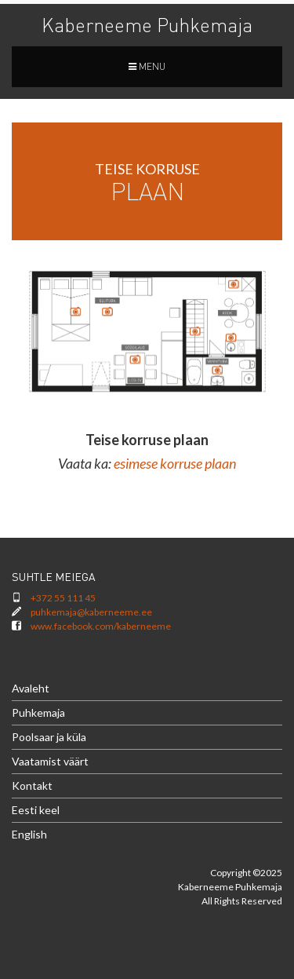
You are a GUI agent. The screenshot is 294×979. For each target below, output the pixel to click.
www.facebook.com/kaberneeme (101, 626)
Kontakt (32, 785)
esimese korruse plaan (175, 463)
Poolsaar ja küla (49, 736)
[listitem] (195, 331)
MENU (147, 66)
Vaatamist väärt (50, 761)
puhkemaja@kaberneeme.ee (91, 612)
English (29, 834)
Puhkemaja (38, 712)
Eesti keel (36, 809)
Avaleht (30, 688)
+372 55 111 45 (63, 598)
